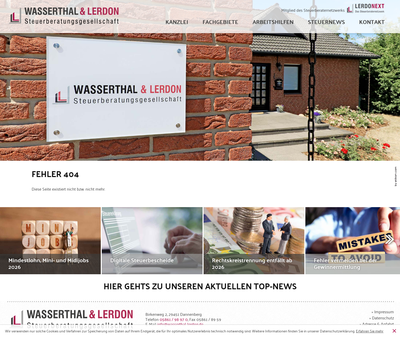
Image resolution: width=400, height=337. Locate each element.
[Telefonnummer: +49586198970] (174, 319)
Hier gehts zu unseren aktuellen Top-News (200, 286)
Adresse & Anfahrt (378, 323)
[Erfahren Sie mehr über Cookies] (369, 331)
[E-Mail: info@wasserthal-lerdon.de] (180, 324)
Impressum (384, 311)
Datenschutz (383, 317)
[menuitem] (177, 21)
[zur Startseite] (64, 17)
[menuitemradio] (372, 21)
